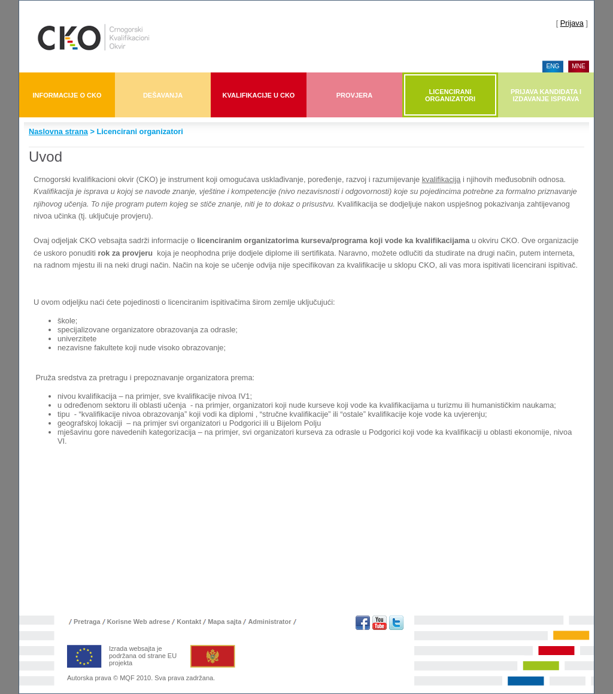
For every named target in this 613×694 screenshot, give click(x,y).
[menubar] (306, 94)
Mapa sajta (224, 621)
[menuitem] (552, 66)
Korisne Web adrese (139, 621)
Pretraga (87, 621)
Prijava (572, 23)
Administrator (269, 621)
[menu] (568, 66)
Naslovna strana (58, 131)
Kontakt (189, 621)
